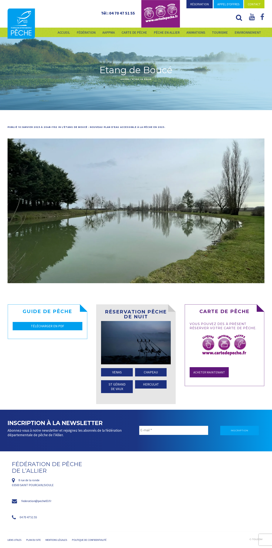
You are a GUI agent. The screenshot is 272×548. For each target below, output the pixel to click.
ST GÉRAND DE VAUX (117, 386)
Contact (254, 4)
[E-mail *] (173, 430)
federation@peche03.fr (36, 501)
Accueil (125, 79)
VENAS (117, 372)
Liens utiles (15, 540)
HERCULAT (151, 384)
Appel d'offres (228, 4)
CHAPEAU (151, 372)
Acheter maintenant (209, 372)
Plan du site (33, 540)
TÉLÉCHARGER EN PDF (47, 326)
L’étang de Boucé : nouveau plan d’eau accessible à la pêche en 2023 (113, 127)
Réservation (199, 4)
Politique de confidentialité (89, 540)
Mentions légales (56, 540)
